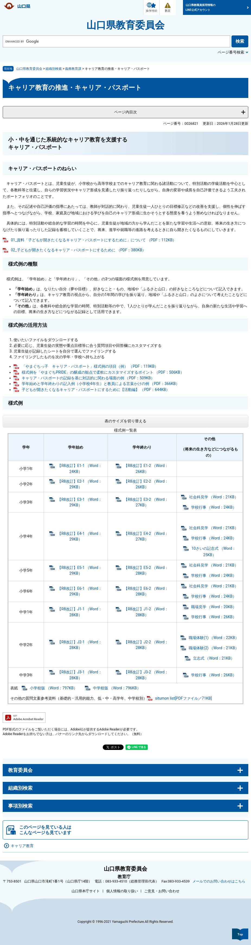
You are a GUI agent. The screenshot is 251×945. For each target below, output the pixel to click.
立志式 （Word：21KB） (213, 658)
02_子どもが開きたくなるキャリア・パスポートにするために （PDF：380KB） (78, 250)
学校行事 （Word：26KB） (213, 617)
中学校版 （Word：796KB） (116, 688)
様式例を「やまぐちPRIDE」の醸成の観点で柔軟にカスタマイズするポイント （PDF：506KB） (103, 372)
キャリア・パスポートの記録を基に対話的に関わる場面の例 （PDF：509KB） (88, 378)
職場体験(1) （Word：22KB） (214, 638)
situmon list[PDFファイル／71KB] (183, 698)
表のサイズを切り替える (125, 421)
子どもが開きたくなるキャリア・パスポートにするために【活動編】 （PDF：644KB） (96, 389)
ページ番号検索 (231, 52)
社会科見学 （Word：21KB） (213, 497)
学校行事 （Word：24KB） (213, 507)
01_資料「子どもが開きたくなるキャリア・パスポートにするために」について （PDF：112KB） (93, 240)
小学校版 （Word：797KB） (53, 688)
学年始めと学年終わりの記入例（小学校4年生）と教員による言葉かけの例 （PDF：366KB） (100, 383)
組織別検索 (54, 69)
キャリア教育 (22, 846)
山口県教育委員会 (125, 25)
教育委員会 (20, 770)
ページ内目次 (125, 112)
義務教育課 (73, 69)
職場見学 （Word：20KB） (213, 607)
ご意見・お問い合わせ (161, 891)
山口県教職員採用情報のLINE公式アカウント (200, 7)
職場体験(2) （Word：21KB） (214, 648)
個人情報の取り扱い (122, 891)
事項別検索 (20, 806)
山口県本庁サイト (86, 891)
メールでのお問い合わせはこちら (218, 881)
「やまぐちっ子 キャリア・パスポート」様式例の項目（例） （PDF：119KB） (90, 366)
